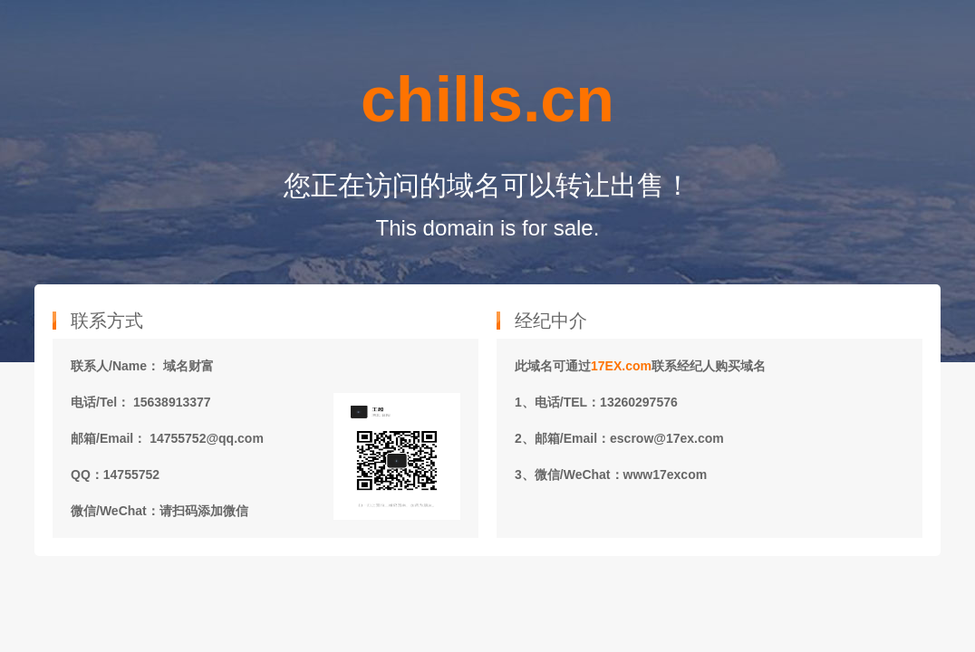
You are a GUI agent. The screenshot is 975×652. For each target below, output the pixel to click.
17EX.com (621, 366)
